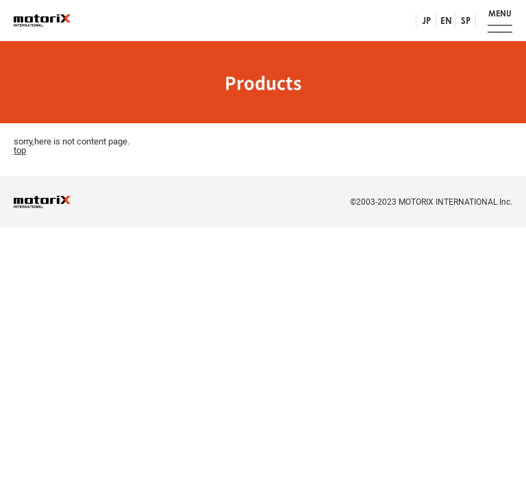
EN (446, 20)
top (20, 150)
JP (426, 20)
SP (466, 20)
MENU (500, 13)
